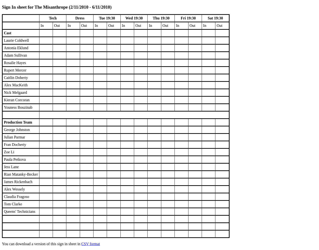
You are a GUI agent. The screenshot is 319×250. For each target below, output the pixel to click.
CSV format (90, 244)
